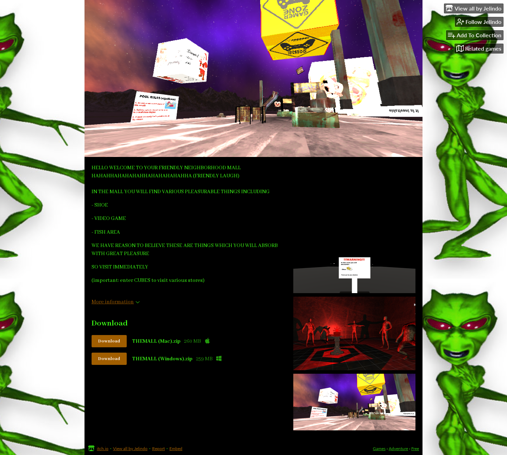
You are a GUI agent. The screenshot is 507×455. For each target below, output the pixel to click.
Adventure (398, 448)
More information (116, 302)
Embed (175, 448)
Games (379, 448)
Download (109, 341)
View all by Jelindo (130, 448)
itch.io (102, 448)
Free (415, 448)
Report (158, 448)
